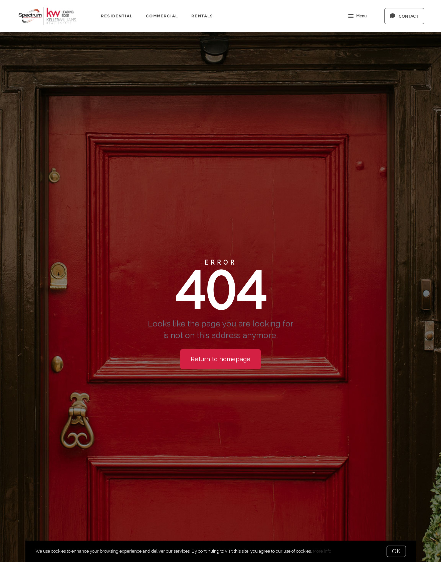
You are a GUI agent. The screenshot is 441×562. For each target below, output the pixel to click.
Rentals (202, 16)
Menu (357, 16)
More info (322, 551)
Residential (117, 16)
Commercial (162, 16)
